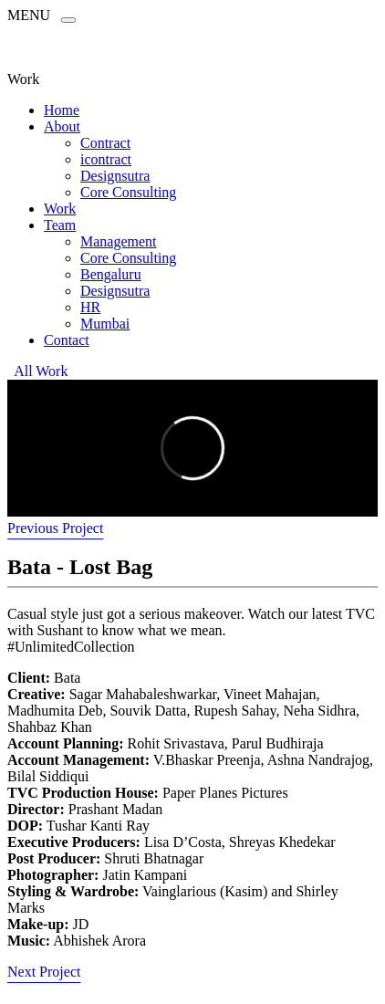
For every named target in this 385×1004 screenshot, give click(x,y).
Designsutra (115, 175)
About (62, 126)
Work (60, 208)
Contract (105, 143)
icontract (105, 159)
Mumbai (105, 323)
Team (60, 225)
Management (118, 241)
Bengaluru (110, 274)
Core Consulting (128, 192)
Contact (66, 340)
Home (61, 110)
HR (90, 307)
